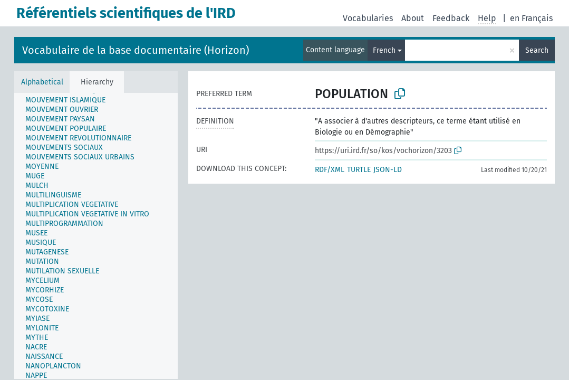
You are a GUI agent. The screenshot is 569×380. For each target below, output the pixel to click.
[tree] (96, 236)
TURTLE (359, 169)
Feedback (450, 18)
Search (536, 50)
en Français (531, 18)
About (412, 18)
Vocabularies (368, 18)
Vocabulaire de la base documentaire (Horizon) (135, 50)
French (384, 50)
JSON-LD (387, 169)
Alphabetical (42, 82)
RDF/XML (329, 169)
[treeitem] (37, 98)
